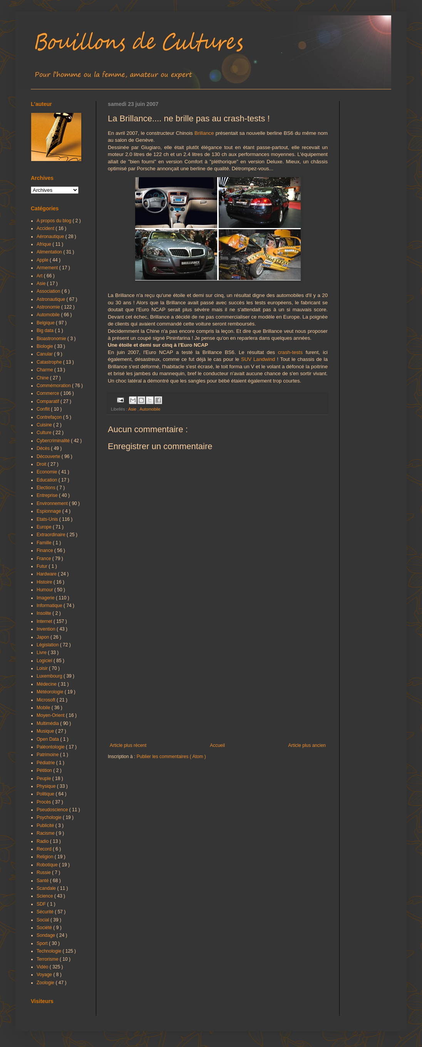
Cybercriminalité (54, 440)
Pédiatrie (46, 762)
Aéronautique (51, 236)
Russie (44, 872)
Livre (42, 652)
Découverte (49, 456)
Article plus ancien (307, 745)
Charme (45, 369)
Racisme (46, 833)
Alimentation (50, 252)
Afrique (44, 244)
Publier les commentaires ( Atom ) (171, 756)
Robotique (48, 864)
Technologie (49, 951)
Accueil (217, 745)
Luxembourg (50, 676)
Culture (45, 432)
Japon (43, 637)
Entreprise (48, 495)
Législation (48, 645)
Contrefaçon (50, 417)
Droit (42, 464)
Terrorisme (48, 959)
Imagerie (46, 598)
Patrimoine (48, 754)
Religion (46, 856)
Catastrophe (50, 362)
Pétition (45, 770)
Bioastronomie (52, 338)
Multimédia (48, 723)
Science (45, 896)
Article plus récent (128, 745)
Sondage (46, 935)
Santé (43, 880)
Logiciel (45, 660)
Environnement (53, 503)
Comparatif (48, 401)
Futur (43, 566)
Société (45, 927)
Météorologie (51, 692)
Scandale (47, 888)
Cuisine (45, 425)
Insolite (44, 613)
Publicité (46, 825)
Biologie (45, 346)
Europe (45, 527)
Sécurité (46, 911)
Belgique (46, 323)
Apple (43, 260)
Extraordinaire (52, 534)
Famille (45, 542)
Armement (48, 267)
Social (43, 920)
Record (45, 849)
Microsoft (47, 700)
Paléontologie (51, 747)
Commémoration (54, 385)
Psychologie (50, 817)
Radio (43, 841)
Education (48, 480)
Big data (46, 330)
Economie (48, 472)
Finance (45, 550)
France (44, 558)
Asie (132, 409)
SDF (42, 904)
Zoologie (46, 982)
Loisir (43, 668)
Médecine (47, 684)
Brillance (204, 133)
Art (40, 276)
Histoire (45, 582)
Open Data (48, 739)
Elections (47, 487)
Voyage (45, 974)
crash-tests (290, 352)
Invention (47, 629)
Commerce (48, 393)
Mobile (44, 707)
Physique (47, 786)
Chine (43, 378)
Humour (45, 589)
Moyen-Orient (51, 715)
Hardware (47, 574)
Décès (44, 448)
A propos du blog (54, 220)
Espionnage (49, 511)
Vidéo (43, 967)
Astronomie (49, 307)
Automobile (149, 409)
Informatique (50, 605)
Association (49, 291)
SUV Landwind (258, 359)
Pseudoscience (53, 809)
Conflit (44, 409)
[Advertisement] (218, 679)
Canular (45, 354)
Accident (46, 228)
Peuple (44, 778)
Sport (43, 943)
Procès (44, 802)
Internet (45, 621)
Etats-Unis (48, 519)
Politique (46, 794)
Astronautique (51, 299)
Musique (46, 731)
